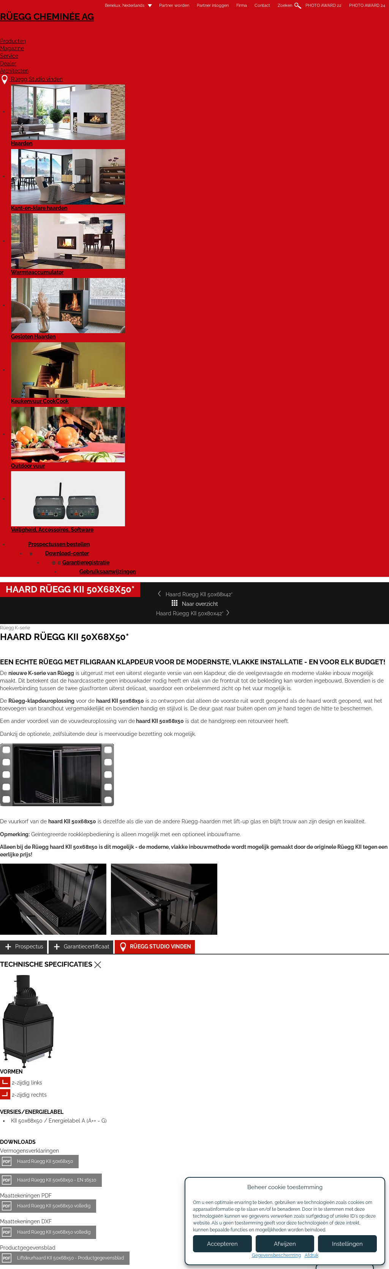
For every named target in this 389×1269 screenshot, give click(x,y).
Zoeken (269, 5)
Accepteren (222, 1243)
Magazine (219, 33)
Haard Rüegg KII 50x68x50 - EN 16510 (72, 797)
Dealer (303, 33)
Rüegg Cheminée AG (54, 28)
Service (263, 33)
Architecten (351, 33)
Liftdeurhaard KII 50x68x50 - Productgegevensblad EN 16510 (96, 894)
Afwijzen (285, 1243)
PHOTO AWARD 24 (351, 5)
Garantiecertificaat (325, 632)
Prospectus (316, 613)
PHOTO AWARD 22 (307, 5)
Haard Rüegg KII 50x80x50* (303, 1066)
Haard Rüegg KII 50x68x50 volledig (69, 823)
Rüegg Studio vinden (333, 651)
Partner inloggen (197, 5)
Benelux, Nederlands (104, 5)
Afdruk (311, 1255)
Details (33, 1124)
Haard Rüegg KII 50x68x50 (61, 778)
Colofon (163, 1256)
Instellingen (347, 1243)
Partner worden (158, 5)
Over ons (127, 1190)
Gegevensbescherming (276, 1255)
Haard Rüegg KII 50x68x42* (57, 255)
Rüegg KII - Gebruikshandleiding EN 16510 (77, 920)
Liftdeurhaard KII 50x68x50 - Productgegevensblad (86, 875)
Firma (225, 5)
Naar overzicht (194, 255)
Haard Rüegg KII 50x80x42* (331, 255)
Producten (169, 33)
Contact (246, 5)
